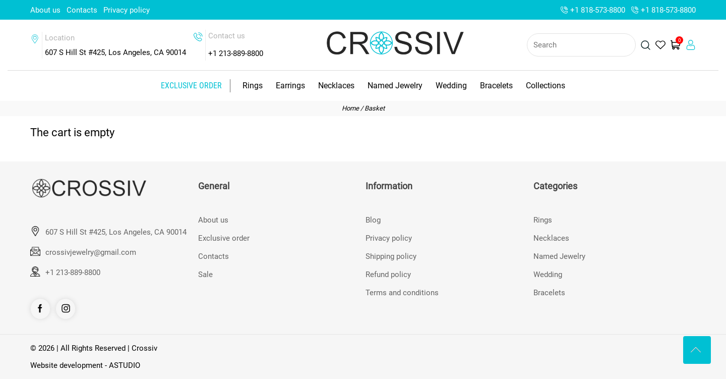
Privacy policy (126, 10)
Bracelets (496, 85)
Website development (66, 365)
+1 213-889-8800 (235, 53)
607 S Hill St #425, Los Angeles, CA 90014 (116, 232)
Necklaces (336, 85)
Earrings (290, 85)
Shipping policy (391, 256)
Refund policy (388, 274)
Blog (373, 220)
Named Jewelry (395, 85)
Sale (205, 274)
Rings (253, 85)
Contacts (82, 10)
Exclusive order (191, 85)
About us (45, 10)
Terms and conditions (402, 292)
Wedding (451, 85)
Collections (545, 85)
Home (350, 108)
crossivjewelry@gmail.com (90, 252)
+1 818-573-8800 (597, 10)
